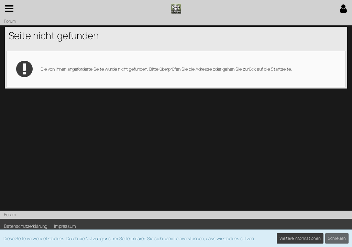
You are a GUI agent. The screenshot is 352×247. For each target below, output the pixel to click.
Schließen (337, 238)
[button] (9, 8)
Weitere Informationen (300, 238)
